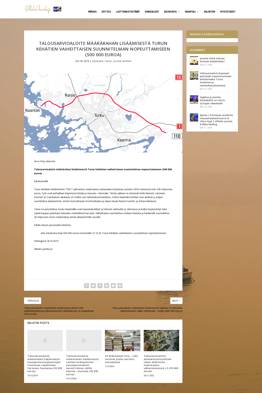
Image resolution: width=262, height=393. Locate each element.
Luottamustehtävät (128, 7)
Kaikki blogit (152, 7)
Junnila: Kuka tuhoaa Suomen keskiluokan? (212, 49)
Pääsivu (92, 7)
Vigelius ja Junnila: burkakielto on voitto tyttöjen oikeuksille (212, 89)
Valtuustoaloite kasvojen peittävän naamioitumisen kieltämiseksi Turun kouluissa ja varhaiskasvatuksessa (215, 69)
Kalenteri (209, 7)
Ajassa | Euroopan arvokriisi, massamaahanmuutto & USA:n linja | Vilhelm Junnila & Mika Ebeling (216, 109)
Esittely (106, 7)
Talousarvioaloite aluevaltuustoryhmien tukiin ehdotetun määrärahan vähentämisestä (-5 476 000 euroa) (161, 353)
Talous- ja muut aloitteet (117, 50)
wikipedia (50, 150)
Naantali (190, 7)
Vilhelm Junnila (35, 389)
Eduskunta (170, 7)
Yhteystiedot (227, 7)
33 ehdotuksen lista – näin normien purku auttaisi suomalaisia (121, 348)
